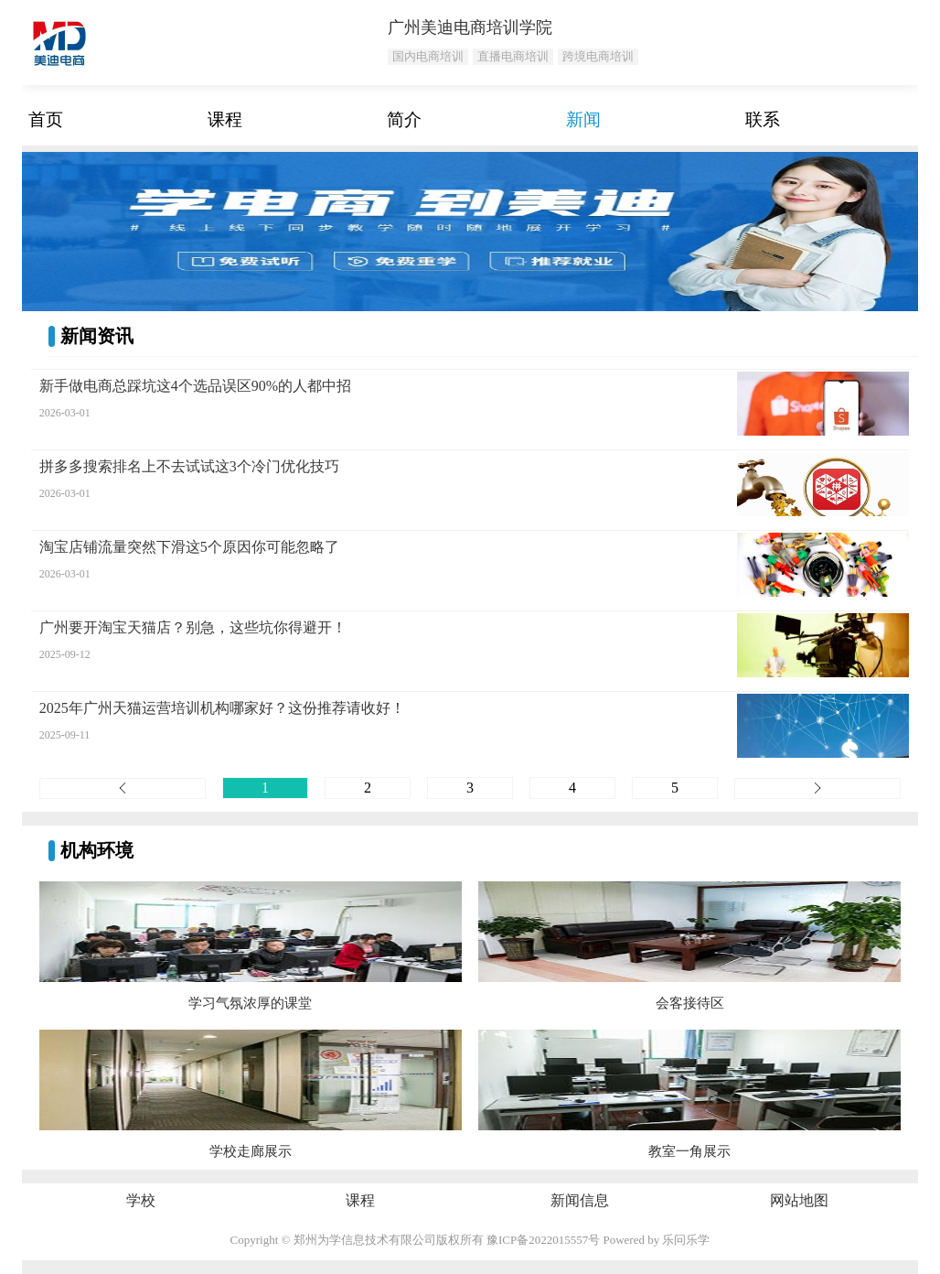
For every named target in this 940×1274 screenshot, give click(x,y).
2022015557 (558, 1240)
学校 (140, 1200)
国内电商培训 (428, 56)
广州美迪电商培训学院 (470, 27)
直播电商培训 (513, 56)
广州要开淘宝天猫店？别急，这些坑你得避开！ (193, 627)
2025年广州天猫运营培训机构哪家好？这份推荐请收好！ (222, 708)
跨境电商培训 (598, 56)
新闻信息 (579, 1200)
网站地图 (799, 1200)
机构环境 (97, 850)
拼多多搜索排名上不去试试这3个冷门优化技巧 (189, 466)
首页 (45, 119)
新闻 (583, 119)
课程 (225, 119)
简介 (404, 119)
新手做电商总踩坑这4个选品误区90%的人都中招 (195, 386)
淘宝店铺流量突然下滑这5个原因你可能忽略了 (189, 547)
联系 (762, 119)
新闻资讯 (97, 336)
